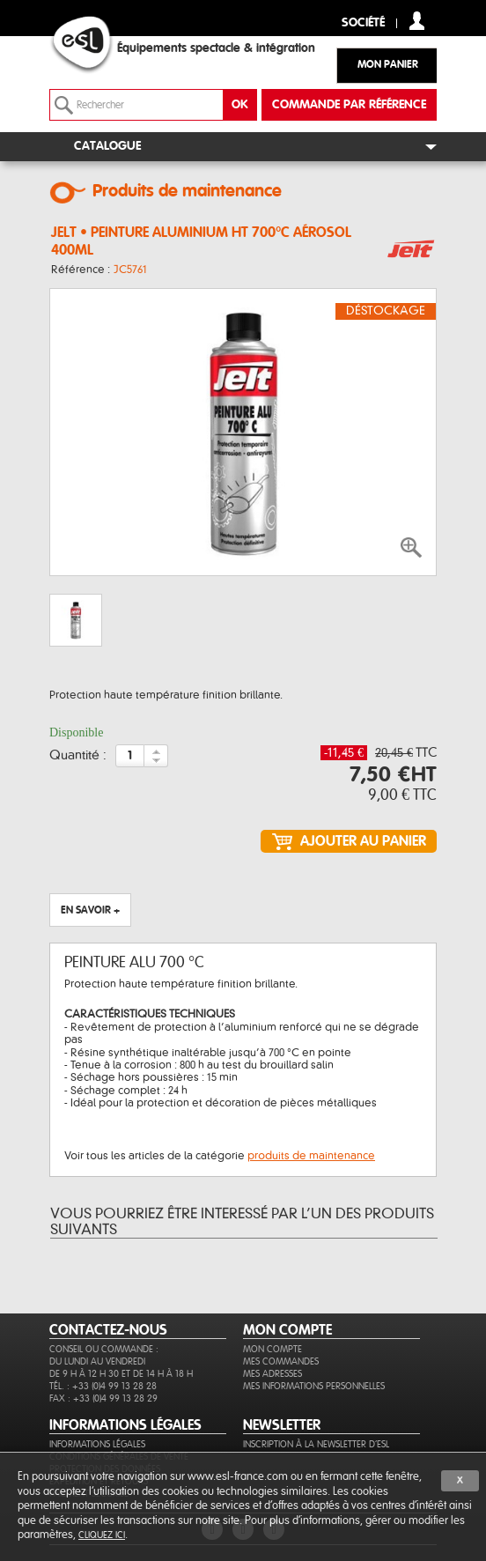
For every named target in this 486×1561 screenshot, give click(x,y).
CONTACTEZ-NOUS (108, 1330)
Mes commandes (281, 1361)
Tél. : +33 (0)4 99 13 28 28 (103, 1386)
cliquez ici (101, 1535)
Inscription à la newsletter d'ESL (316, 1444)
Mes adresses (272, 1374)
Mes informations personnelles (314, 1386)
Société (363, 23)
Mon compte (272, 1349)
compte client (416, 20)
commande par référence (349, 105)
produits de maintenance (311, 1155)
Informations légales (97, 1444)
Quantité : (78, 756)
